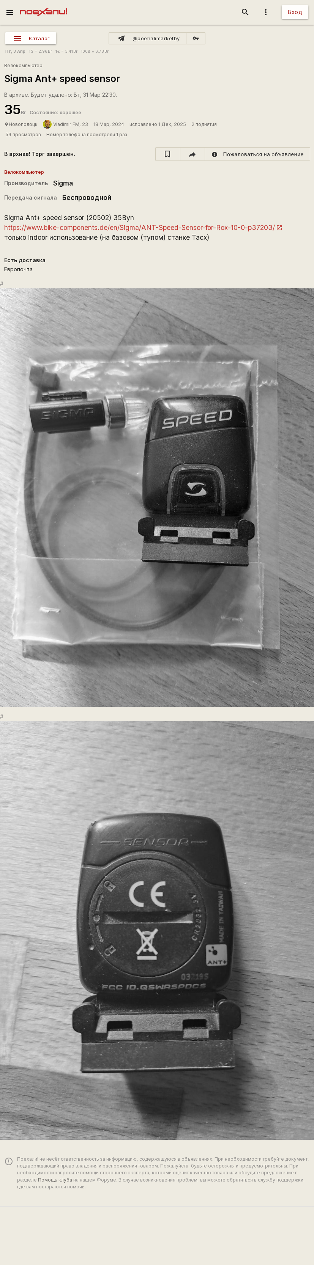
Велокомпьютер (23, 65)
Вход (295, 12)
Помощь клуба (55, 1180)
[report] (257, 154)
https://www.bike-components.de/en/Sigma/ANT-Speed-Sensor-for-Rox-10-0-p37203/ (139, 227)
